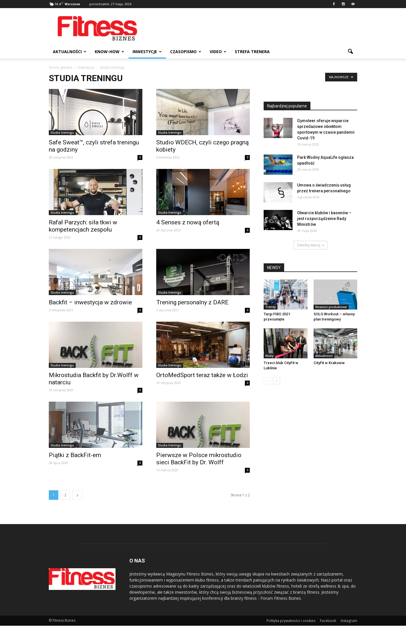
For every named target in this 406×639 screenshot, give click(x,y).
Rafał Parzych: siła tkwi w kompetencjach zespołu (83, 226)
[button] (350, 52)
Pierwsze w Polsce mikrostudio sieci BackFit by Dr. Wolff (198, 459)
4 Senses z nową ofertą (187, 222)
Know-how (109, 51)
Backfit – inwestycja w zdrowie (90, 302)
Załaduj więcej (310, 245)
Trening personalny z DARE (192, 302)
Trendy (270, 307)
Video (218, 51)
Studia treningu (62, 133)
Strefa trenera (252, 51)
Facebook (328, 620)
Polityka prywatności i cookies (291, 620)
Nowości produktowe (331, 307)
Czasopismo (185, 51)
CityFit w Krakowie (329, 363)
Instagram (349, 620)
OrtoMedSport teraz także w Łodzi (202, 375)
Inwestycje (147, 51)
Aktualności (69, 51)
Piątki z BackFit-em (75, 455)
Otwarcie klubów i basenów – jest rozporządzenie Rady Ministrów (324, 218)
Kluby (269, 356)
